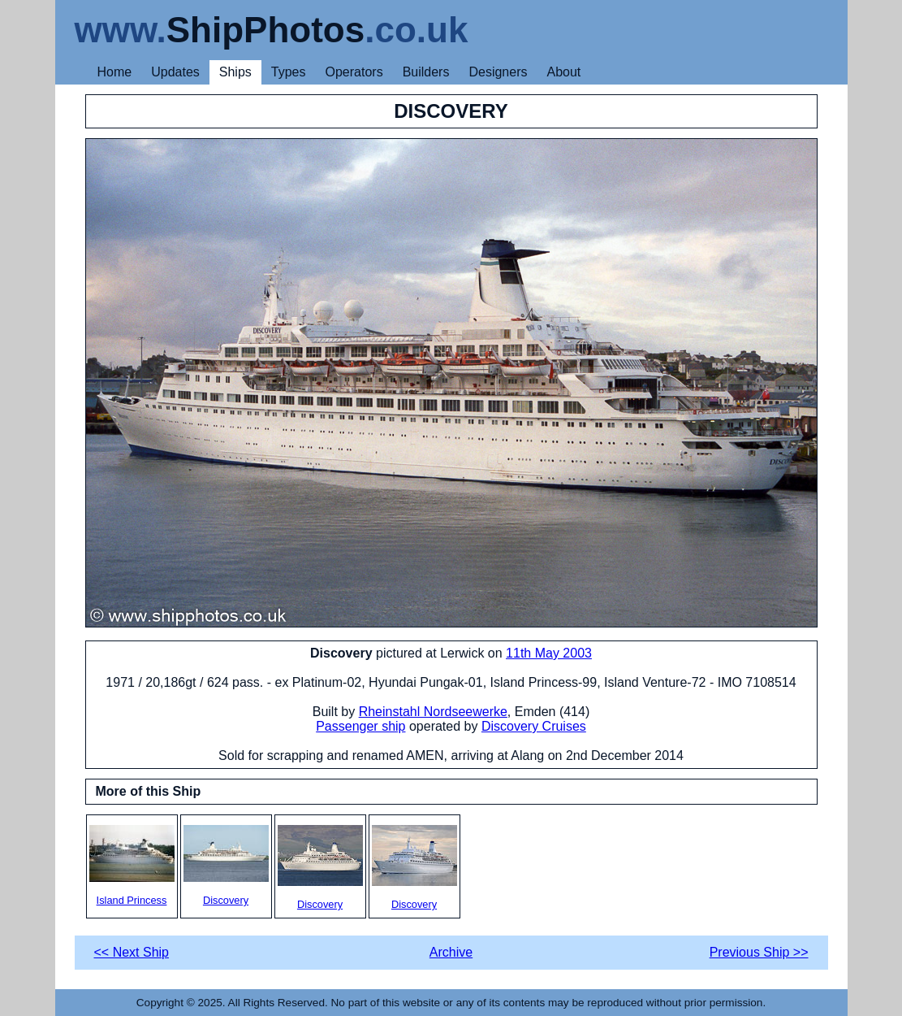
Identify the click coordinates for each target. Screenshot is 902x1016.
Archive (451, 952)
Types (288, 72)
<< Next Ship (132, 952)
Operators (354, 72)
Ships (235, 72)
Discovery (226, 865)
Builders (426, 72)
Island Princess (132, 865)
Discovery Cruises (533, 726)
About (563, 72)
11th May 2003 (549, 653)
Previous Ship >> (759, 952)
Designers (497, 72)
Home (114, 72)
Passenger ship (360, 726)
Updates (175, 72)
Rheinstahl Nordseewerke (433, 712)
